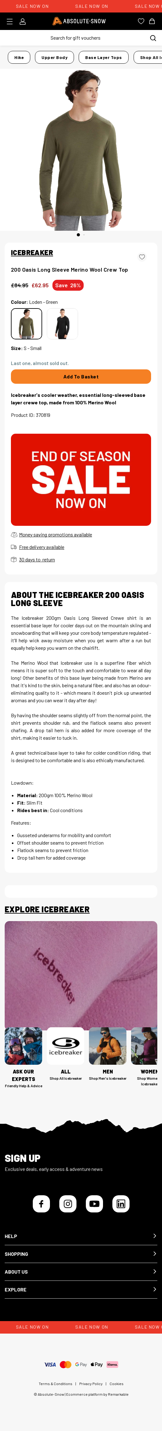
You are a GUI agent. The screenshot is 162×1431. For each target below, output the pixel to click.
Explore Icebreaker (47, 909)
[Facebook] (41, 1203)
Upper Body (54, 57)
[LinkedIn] (121, 1203)
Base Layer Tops (103, 57)
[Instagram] (67, 1203)
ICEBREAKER (32, 252)
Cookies (117, 1383)
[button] (81, 1236)
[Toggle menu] (11, 21)
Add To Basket (81, 376)
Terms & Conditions (55, 1383)
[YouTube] (94, 1203)
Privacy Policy (91, 1383)
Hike (19, 57)
